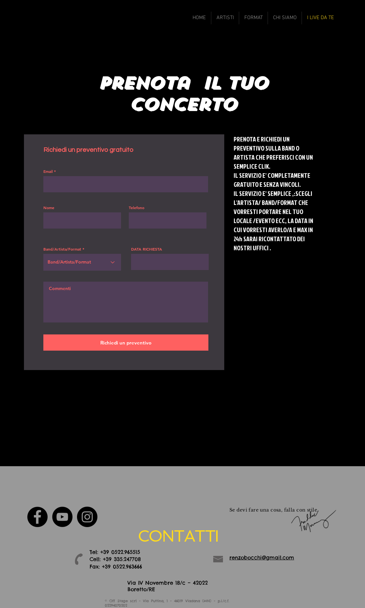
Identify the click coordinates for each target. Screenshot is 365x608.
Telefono (136, 207)
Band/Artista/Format (62, 249)
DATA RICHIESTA (146, 249)
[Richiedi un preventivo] (125, 342)
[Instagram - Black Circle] (87, 517)
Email (48, 171)
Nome (48, 207)
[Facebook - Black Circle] (37, 517)
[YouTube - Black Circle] (62, 517)
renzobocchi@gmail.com (261, 557)
